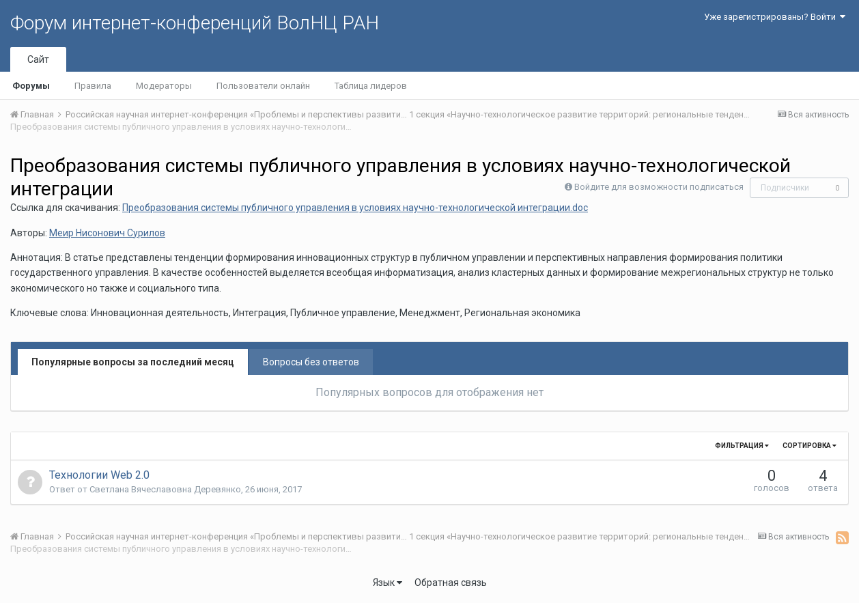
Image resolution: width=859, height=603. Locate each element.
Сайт (38, 59)
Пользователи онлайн (263, 86)
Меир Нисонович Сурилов (107, 232)
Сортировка (809, 445)
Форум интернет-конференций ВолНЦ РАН (194, 23)
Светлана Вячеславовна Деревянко (165, 489)
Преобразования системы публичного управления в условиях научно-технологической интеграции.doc (355, 207)
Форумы (31, 86)
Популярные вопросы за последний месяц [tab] (132, 361)
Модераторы (164, 86)
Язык (387, 582)
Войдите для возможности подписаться (659, 187)
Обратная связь (450, 582)
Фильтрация (742, 445)
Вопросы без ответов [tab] (311, 361)
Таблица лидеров (371, 86)
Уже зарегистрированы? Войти (774, 17)
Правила (92, 86)
